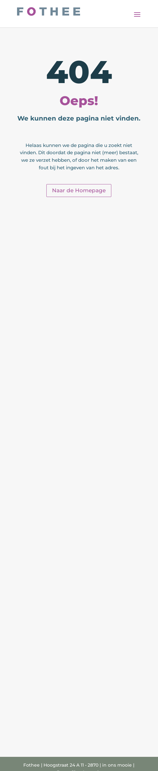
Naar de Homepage (79, 190)
